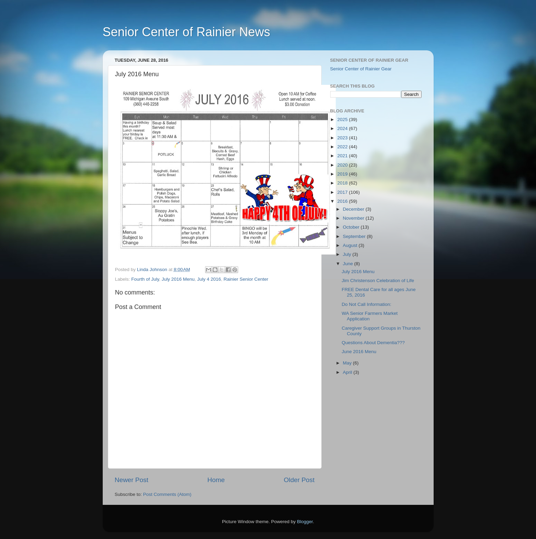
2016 (343, 201)
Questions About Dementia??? (373, 342)
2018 (343, 183)
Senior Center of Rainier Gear (361, 68)
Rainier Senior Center (246, 279)
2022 (343, 146)
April (348, 372)
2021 (343, 155)
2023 (343, 137)
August (351, 245)
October (352, 227)
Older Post (299, 479)
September (355, 236)
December (354, 209)
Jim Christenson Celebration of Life (378, 280)
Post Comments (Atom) (167, 494)
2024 (343, 128)
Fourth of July (145, 279)
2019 (343, 174)
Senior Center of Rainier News (186, 32)
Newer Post (132, 479)
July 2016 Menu (178, 279)
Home (216, 479)
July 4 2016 (209, 279)
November (354, 218)
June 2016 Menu (359, 351)
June (348, 263)
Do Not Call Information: (366, 304)
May (348, 363)
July (348, 254)
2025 (343, 119)
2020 (343, 165)
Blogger (305, 521)
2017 (343, 192)
